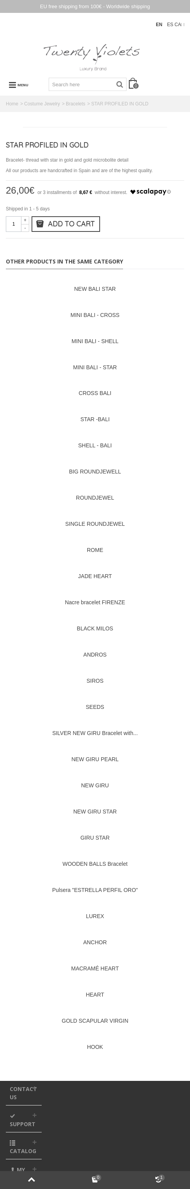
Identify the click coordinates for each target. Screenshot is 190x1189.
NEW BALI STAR (95, 289)
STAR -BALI (94, 419)
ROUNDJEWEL (95, 498)
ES (170, 24)
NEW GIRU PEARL (94, 759)
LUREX (95, 916)
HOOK (95, 1047)
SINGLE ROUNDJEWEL (95, 524)
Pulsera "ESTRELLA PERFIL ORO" (95, 890)
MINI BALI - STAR (95, 367)
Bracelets (75, 104)
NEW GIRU (95, 785)
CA (177, 24)
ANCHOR (95, 942)
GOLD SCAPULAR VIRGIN (95, 1021)
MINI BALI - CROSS (95, 315)
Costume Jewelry (42, 104)
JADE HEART (95, 576)
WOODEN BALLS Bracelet (94, 864)
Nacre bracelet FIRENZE (95, 602)
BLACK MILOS (95, 628)
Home (12, 104)
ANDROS (95, 654)
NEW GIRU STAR (95, 811)
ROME (95, 550)
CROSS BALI (95, 393)
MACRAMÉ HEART (95, 968)
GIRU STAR (94, 838)
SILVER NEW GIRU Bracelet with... (95, 733)
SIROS (95, 681)
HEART (95, 994)
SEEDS (95, 707)
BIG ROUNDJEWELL (95, 471)
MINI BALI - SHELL (95, 341)
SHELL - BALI (95, 445)
